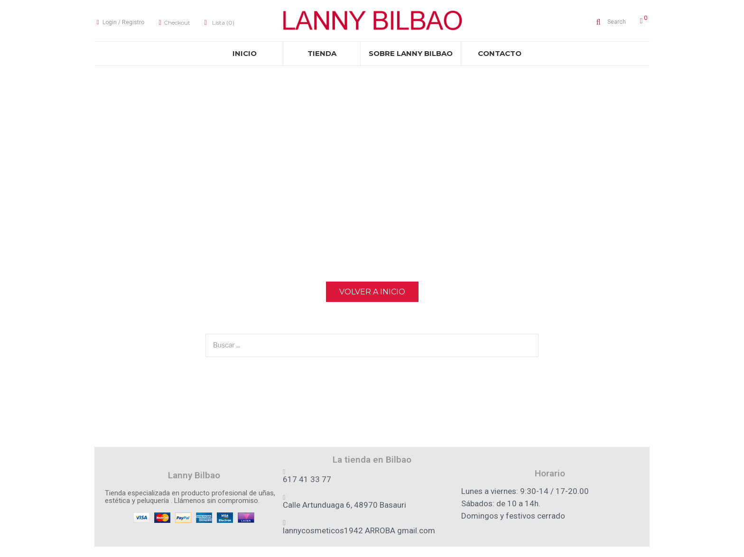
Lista (220, 23)
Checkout (174, 23)
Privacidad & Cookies (372, 553)
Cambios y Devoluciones (483, 553)
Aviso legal (261, 553)
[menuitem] (244, 57)
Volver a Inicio (372, 295)
